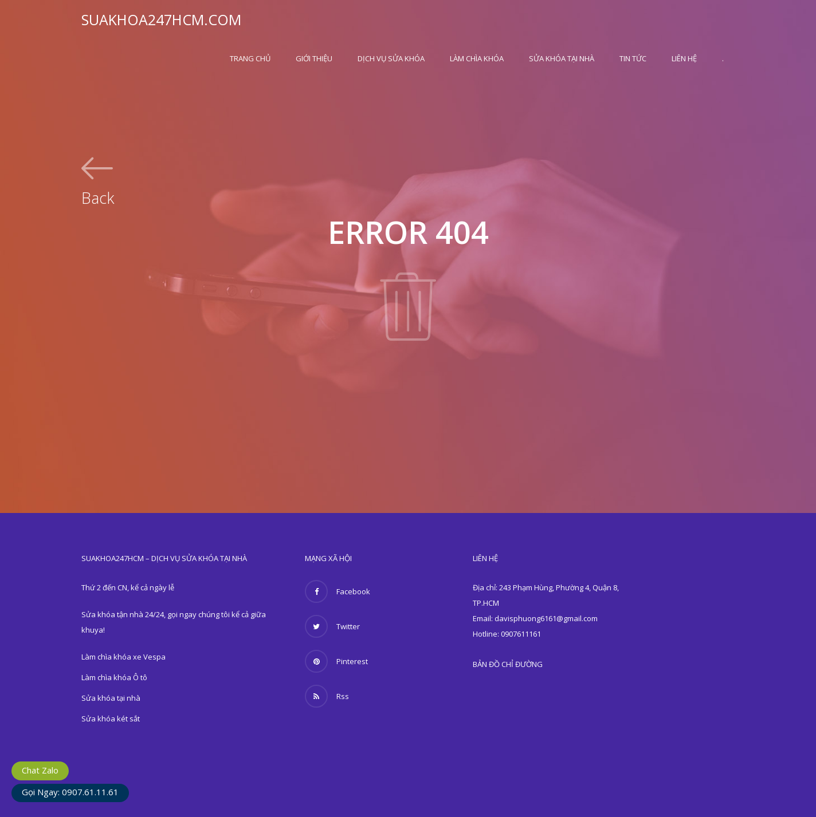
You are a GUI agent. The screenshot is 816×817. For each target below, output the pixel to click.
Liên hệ (684, 58)
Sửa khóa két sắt (110, 718)
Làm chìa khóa (477, 58)
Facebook (337, 591)
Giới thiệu (314, 58)
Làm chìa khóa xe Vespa (123, 657)
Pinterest (336, 661)
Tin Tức (632, 58)
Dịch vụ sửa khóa (391, 58)
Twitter (332, 626)
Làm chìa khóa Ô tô (114, 677)
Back (97, 196)
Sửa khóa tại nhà (561, 58)
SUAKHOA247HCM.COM (161, 19)
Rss (327, 696)
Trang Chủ (250, 58)
